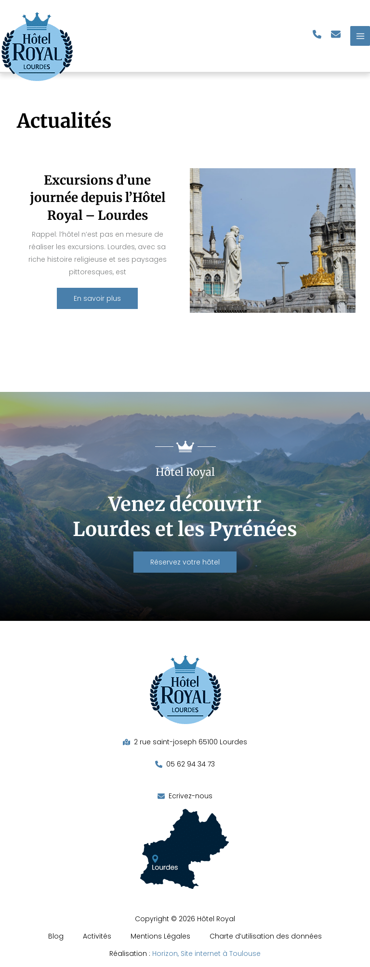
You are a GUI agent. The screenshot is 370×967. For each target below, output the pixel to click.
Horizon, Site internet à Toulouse (206, 953)
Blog (56, 936)
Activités (97, 936)
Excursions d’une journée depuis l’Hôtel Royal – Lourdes (97, 197)
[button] (317, 34)
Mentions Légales (160, 936)
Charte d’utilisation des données (266, 936)
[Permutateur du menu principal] (360, 36)
